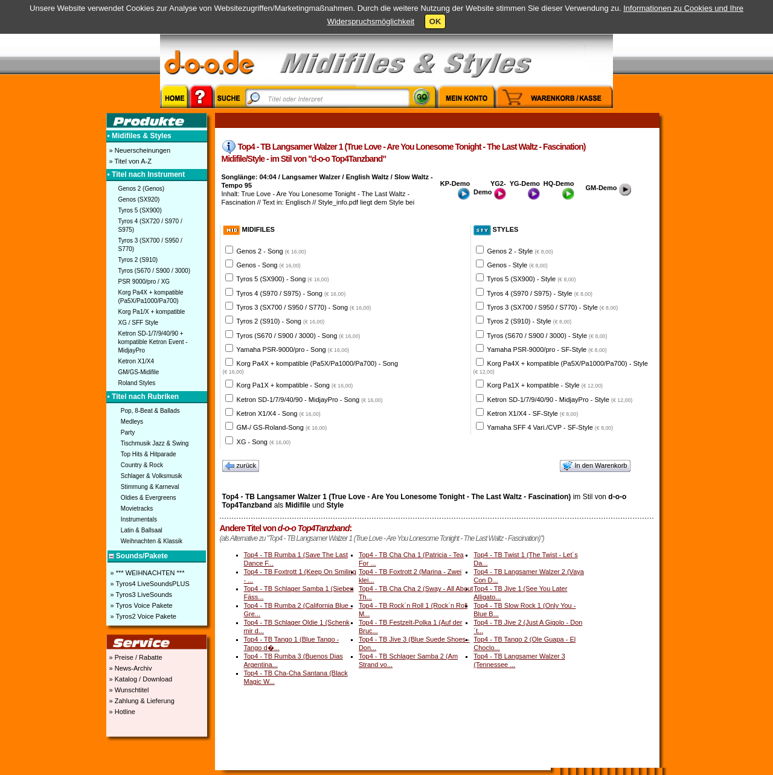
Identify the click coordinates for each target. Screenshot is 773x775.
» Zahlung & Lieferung (141, 700)
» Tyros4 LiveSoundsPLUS (149, 583)
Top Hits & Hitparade (148, 454)
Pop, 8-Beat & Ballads (150, 410)
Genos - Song (269, 265)
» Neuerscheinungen (139, 150)
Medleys (132, 421)
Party (128, 432)
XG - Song (264, 441)
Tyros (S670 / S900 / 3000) (154, 270)
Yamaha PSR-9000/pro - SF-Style (546, 349)
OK (435, 21)
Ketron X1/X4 (136, 361)
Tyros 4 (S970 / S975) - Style (539, 293)
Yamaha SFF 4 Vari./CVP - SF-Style (550, 427)
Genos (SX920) (139, 199)
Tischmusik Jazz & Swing (154, 443)
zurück (240, 466)
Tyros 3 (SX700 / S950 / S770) (150, 244)
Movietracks (137, 508)
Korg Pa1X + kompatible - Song (295, 385)
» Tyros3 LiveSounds (141, 594)
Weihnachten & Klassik (151, 541)
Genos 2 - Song (271, 251)
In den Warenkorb (595, 466)
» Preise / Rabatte (134, 657)
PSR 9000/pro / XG (144, 281)
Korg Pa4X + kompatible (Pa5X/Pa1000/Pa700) (151, 296)
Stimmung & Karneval (150, 486)
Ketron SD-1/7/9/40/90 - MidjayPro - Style (560, 399)
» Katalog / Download (140, 679)
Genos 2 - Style (520, 251)
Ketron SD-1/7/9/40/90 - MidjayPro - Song (310, 399)
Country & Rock (142, 465)
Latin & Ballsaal (141, 530)
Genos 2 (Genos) (141, 188)
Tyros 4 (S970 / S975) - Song (290, 293)
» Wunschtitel (128, 690)
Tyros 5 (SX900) (140, 210)
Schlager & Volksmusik (151, 476)
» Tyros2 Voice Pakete (142, 616)
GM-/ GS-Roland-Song (282, 427)
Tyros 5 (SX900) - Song (282, 278)
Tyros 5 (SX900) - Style (531, 278)
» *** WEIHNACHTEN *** (147, 572)
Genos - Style (517, 265)
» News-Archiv (129, 668)
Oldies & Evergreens (148, 497)
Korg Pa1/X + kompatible (151, 311)
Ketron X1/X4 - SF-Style (533, 413)
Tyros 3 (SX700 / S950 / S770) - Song (303, 307)
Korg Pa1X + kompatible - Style (545, 385)
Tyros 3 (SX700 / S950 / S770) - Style (552, 307)
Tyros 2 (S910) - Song (280, 321)
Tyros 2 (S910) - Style (529, 321)
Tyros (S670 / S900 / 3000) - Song (298, 335)
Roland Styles (137, 383)
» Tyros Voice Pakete (141, 605)
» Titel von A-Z (129, 161)
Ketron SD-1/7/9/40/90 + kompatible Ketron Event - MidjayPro (153, 342)
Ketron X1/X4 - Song (279, 413)
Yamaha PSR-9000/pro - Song (292, 349)
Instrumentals (139, 519)
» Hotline (121, 711)
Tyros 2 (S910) (138, 260)
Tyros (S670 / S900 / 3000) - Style (547, 335)
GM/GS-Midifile (138, 372)
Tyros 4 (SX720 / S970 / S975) (150, 225)
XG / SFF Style (138, 322)
